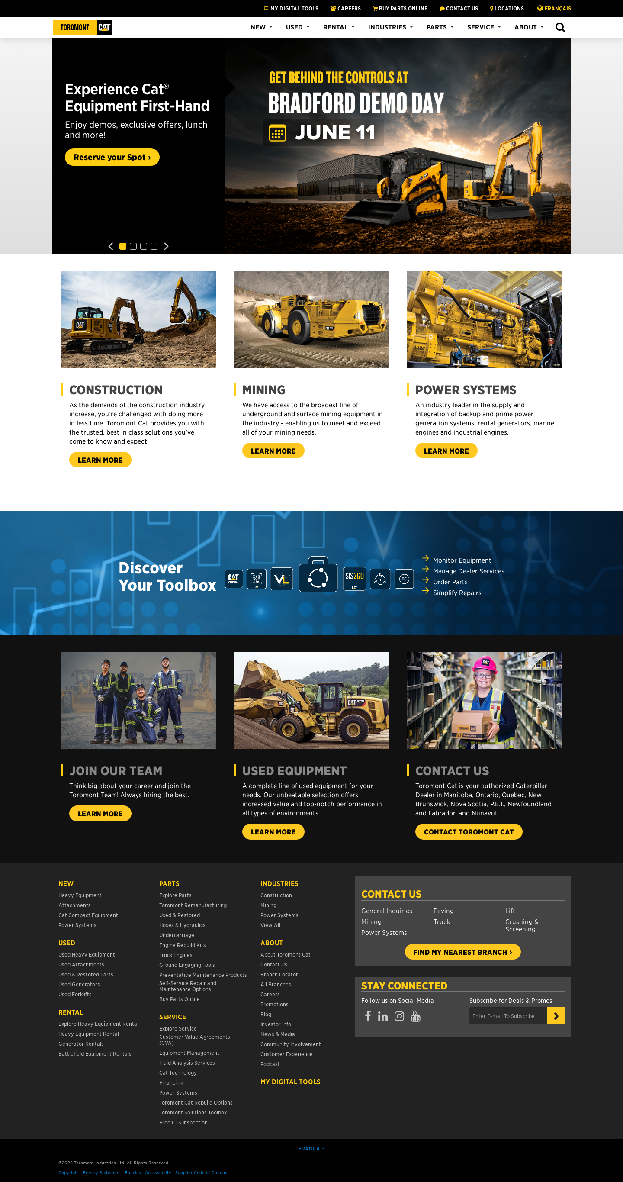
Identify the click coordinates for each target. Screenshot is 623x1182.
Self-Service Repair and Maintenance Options (187, 985)
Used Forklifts (75, 994)
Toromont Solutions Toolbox (193, 1112)
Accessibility (158, 1172)
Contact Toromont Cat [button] (473, 833)
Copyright (68, 1172)
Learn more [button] (105, 461)
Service (480, 27)
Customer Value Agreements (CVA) (194, 1039)
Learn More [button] (451, 452)
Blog (265, 1014)
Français (558, 8)
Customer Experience (286, 1053)
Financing (171, 1082)
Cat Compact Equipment (88, 914)
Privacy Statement (102, 1172)
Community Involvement (290, 1043)
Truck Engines (176, 954)
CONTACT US (459, 8)
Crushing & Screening (522, 925)
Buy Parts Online (179, 998)
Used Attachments (81, 964)
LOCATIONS (507, 8)
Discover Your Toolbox (167, 576)
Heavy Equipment (80, 895)
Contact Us (391, 893)
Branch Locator (279, 974)
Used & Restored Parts (85, 974)
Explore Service (178, 1028)
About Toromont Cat (285, 954)
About (525, 27)
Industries (387, 27)
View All (270, 924)
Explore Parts (175, 895)
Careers (270, 994)
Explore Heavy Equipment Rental (98, 1023)
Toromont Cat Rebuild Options (196, 1102)
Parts (437, 27)
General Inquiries (386, 910)
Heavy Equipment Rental (88, 1033)
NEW (66, 883)
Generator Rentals (81, 1043)
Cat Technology (178, 1072)
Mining (371, 921)
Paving (444, 910)
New (258, 27)
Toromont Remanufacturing (193, 905)
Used (294, 27)
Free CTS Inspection (183, 1122)
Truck (442, 921)
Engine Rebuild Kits (182, 944)
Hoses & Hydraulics (182, 924)
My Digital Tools (290, 8)
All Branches (275, 984)
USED (66, 942)
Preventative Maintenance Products (203, 974)
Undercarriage (176, 934)
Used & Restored (179, 914)
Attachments (74, 905)
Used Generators (79, 984)
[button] (560, 27)
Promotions (274, 1004)
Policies (133, 1172)
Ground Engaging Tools (187, 964)
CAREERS (346, 8)
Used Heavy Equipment (86, 954)
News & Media (277, 1034)
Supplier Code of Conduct (202, 1172)
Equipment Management (189, 1052)
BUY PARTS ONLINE (400, 8)
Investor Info (275, 1024)
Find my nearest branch (460, 951)
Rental (335, 27)
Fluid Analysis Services (187, 1062)
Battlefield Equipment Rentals (95, 1053)
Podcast (270, 1063)
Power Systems (384, 932)
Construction (276, 895)
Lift (510, 910)
